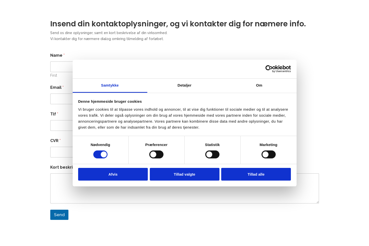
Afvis (113, 174)
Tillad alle (256, 174)
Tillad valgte (184, 174)
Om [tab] (259, 85)
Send (59, 214)
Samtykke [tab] (110, 85)
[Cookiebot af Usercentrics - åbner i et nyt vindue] (269, 69)
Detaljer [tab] (185, 85)
